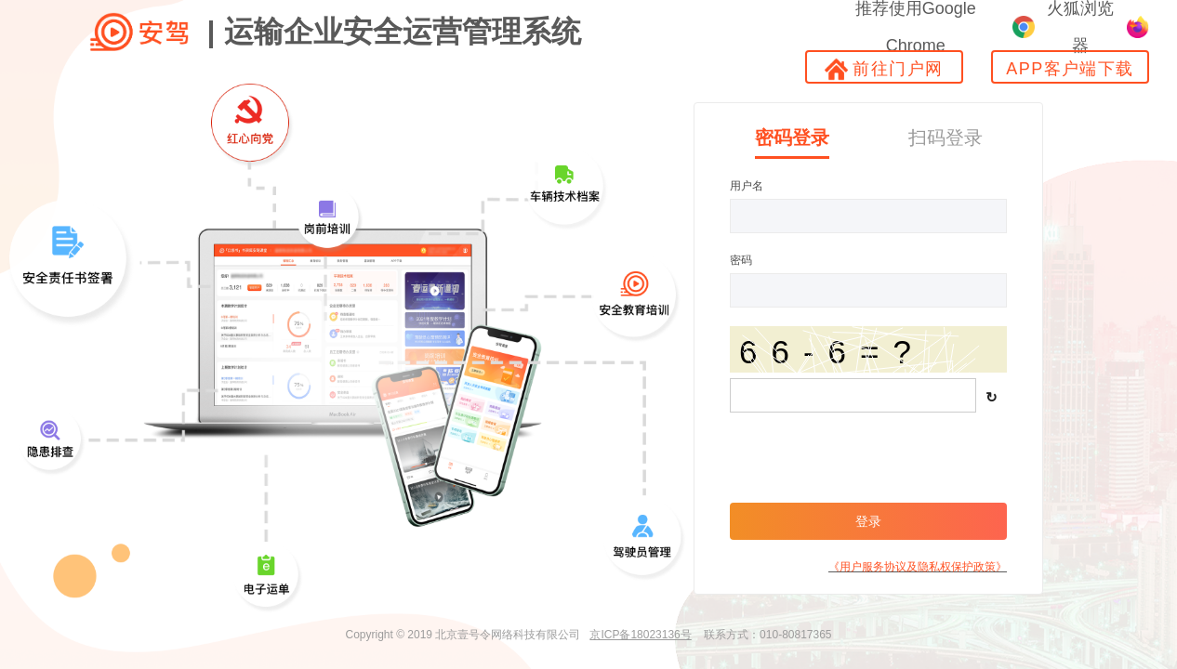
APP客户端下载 (1069, 68)
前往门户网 (884, 69)
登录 (868, 521)
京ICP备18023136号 (640, 634)
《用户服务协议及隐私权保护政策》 (917, 566)
